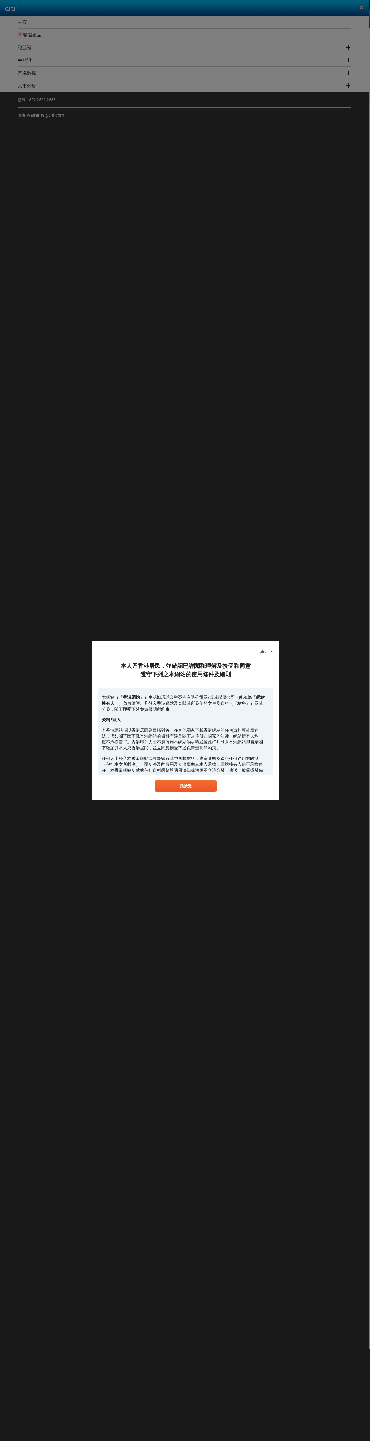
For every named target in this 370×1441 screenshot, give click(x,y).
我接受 (185, 787)
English (262, 650)
